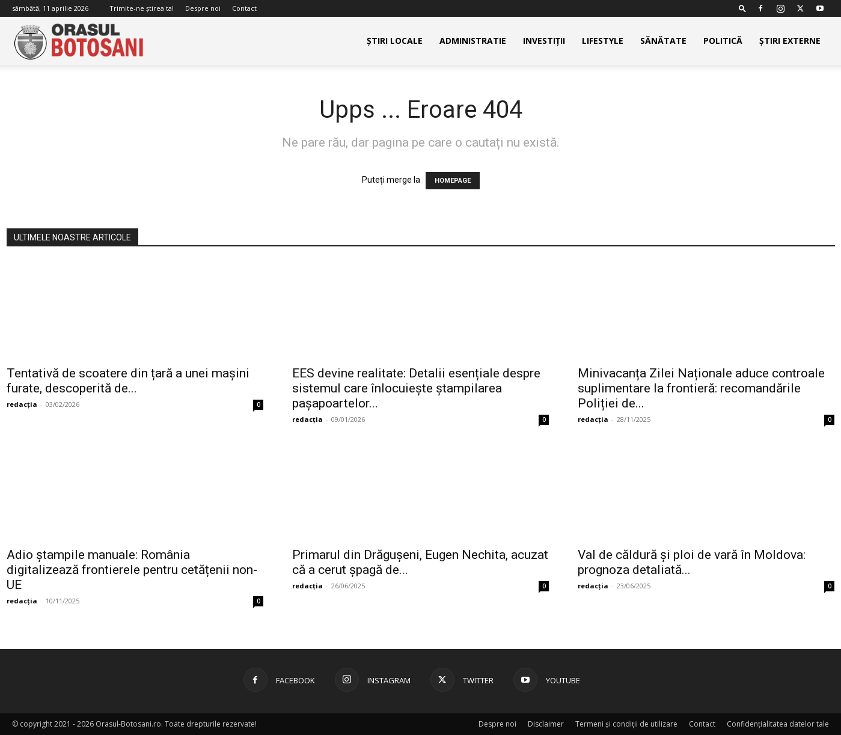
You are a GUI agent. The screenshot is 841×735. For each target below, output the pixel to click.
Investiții (544, 40)
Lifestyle (602, 40)
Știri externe (790, 40)
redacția (22, 404)
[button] (742, 8)
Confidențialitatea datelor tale (778, 724)
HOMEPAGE (453, 181)
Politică (722, 40)
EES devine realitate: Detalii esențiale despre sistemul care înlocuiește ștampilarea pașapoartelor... (416, 388)
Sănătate (663, 40)
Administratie (472, 40)
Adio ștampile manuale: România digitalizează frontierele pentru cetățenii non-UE (132, 569)
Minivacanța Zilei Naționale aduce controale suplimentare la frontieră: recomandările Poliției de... (701, 388)
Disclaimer (546, 724)
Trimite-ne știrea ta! (141, 8)
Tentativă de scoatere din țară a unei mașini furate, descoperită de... (128, 380)
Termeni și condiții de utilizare (626, 724)
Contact (244, 8)
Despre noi (203, 8)
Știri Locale (395, 40)
